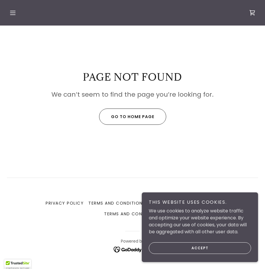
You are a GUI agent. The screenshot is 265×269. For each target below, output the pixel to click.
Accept (178, 248)
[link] (252, 13)
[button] (13, 13)
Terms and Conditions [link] (116, 203)
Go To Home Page (126, 117)
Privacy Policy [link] (65, 203)
